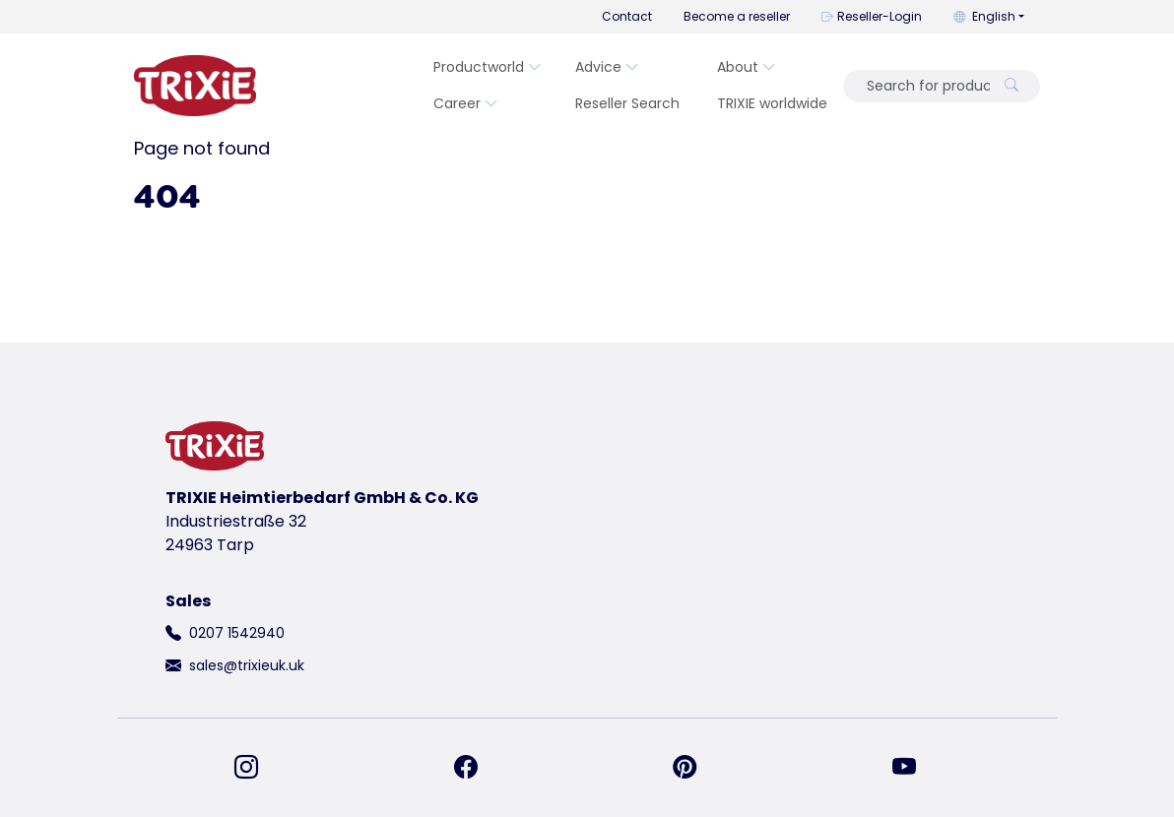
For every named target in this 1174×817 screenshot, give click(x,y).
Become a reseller (737, 16)
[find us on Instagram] (258, 768)
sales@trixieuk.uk (246, 665)
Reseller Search (627, 103)
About (746, 67)
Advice (607, 67)
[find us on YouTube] (916, 768)
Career (465, 103)
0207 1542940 (237, 633)
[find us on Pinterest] (696, 768)
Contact (627, 16)
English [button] (984, 16)
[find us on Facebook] (477, 768)
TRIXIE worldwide (772, 103)
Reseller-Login (871, 16)
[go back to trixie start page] (195, 85)
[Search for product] (922, 86)
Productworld (487, 67)
